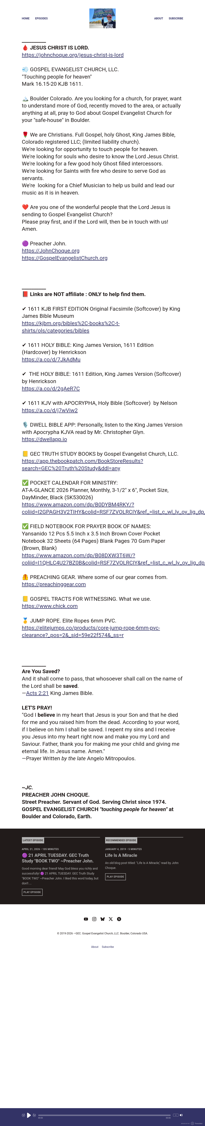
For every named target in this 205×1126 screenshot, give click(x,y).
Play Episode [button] (32, 892)
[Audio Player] (102, 1117)
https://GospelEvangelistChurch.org (65, 258)
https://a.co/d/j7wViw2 (50, 410)
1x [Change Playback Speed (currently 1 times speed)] (175, 1115)
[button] (104, 1115)
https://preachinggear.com (54, 584)
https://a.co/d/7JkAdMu (51, 359)
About (158, 18)
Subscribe (176, 18)
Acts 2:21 (37, 693)
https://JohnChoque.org (51, 250)
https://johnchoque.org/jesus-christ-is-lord (73, 55)
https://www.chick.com (50, 606)
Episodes (41, 18)
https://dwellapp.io (44, 439)
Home (26, 18)
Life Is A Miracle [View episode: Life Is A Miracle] (121, 855)
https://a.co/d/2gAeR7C (51, 388)
